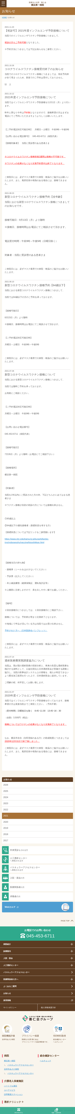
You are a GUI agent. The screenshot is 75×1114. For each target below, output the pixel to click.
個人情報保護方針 (48, 1007)
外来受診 (19, 850)
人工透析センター (18, 859)
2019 (5, 828)
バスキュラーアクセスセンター (25, 868)
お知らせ (7, 993)
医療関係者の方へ (10, 979)
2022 (5, 810)
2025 (5, 791)
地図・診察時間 (56, 1112)
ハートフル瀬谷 (10, 1086)
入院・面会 (17, 878)
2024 (5, 797)
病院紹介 (7, 944)
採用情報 (7, 1000)
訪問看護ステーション (13, 1094)
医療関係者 (17, 887)
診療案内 (7, 951)
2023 (5, 803)
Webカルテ (10, 907)
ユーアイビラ (9, 1090)
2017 (5, 840)
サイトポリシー (9, 1007)
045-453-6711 (40, 935)
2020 (5, 822)
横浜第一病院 (37, 4)
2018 (5, 834)
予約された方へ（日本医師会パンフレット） (26, 630)
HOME (4, 17)
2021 (5, 816)
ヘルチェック (45, 1061)
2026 (5, 785)
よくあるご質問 (9, 986)
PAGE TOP (65, 921)
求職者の (15, 896)
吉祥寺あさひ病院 (11, 1069)
